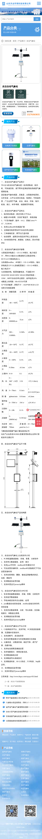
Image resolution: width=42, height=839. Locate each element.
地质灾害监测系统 (8, 788)
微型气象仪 (6, 792)
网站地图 (28, 741)
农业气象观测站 (16, 686)
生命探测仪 (25, 795)
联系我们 (20, 741)
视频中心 (5, 741)
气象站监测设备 (7, 762)
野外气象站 (25, 768)
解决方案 (35, 735)
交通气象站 (25, 778)
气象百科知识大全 (28, 736)
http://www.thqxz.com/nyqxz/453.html (24, 676)
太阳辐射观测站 (7, 772)
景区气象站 (25, 782)
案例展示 (35, 738)
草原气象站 (6, 775)
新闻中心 (20, 735)
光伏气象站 (25, 765)
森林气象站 (25, 772)
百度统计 (35, 741)
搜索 (37, 19)
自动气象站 (6, 758)
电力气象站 (25, 788)
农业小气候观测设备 (18, 681)
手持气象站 (6, 778)
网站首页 (5, 735)
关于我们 (13, 741)
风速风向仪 (6, 798)
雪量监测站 (6, 785)
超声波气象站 (7, 752)
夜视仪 (4, 795)
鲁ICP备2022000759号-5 (7, 834)
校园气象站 (25, 758)
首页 (14, 41)
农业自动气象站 (11, 182)
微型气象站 (25, 775)
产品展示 (21, 41)
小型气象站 (25, 755)
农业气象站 (31, 41)
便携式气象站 (25, 752)
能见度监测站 (7, 782)
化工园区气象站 (7, 765)
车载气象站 (6, 768)
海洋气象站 (25, 785)
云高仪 (23, 792)
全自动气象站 (25, 762)
